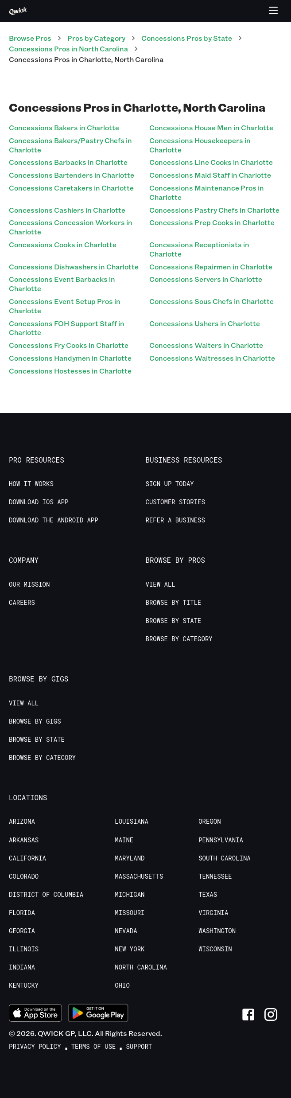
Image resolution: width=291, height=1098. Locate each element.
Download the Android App (53, 520)
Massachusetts (139, 876)
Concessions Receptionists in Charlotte (199, 249)
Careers (22, 603)
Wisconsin (215, 949)
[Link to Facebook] (248, 1014)
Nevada (126, 931)
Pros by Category (96, 38)
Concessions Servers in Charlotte (205, 279)
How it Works (31, 484)
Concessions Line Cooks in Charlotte (211, 162)
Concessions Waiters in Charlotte (206, 345)
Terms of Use (93, 1047)
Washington (217, 931)
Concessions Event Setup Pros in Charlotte (64, 305)
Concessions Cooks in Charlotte (62, 244)
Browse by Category (179, 639)
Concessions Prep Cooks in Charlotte (212, 222)
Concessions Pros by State (186, 38)
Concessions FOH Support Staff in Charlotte (66, 328)
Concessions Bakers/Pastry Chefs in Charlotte (70, 145)
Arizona (22, 821)
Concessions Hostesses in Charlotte (70, 370)
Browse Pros (30, 38)
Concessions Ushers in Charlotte (204, 323)
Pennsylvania (220, 840)
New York (129, 949)
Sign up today (170, 484)
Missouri (129, 913)
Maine (124, 840)
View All (160, 584)
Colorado (24, 876)
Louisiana (131, 821)
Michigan (129, 895)
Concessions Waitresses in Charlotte (212, 357)
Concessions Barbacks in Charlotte (68, 162)
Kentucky (24, 985)
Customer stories (175, 502)
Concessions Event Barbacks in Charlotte (62, 283)
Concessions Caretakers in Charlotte (71, 187)
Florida (22, 913)
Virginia (213, 913)
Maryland (129, 858)
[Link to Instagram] (271, 1014)
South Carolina (224, 858)
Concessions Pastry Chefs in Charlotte (214, 209)
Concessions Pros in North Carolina (68, 48)
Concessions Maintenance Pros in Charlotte (206, 192)
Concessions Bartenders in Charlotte (71, 174)
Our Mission (29, 584)
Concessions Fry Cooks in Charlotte (68, 345)
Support (139, 1047)
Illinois (24, 949)
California (27, 858)
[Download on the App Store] (35, 1014)
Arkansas (24, 840)
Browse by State (174, 621)
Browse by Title (174, 603)
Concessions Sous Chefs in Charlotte (211, 301)
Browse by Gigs (35, 721)
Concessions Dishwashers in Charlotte (74, 266)
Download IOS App (38, 502)
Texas (207, 895)
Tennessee (215, 876)
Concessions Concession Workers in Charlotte (70, 227)
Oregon (209, 821)
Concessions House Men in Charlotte (211, 127)
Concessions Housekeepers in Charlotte (200, 145)
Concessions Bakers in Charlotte (64, 127)
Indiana (22, 967)
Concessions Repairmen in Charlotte (210, 266)
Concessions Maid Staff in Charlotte (210, 174)
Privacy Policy (35, 1047)
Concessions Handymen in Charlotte (70, 357)
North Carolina (141, 967)
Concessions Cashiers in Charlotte (67, 209)
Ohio (122, 985)
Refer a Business (175, 520)
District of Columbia (46, 895)
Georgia (22, 931)
